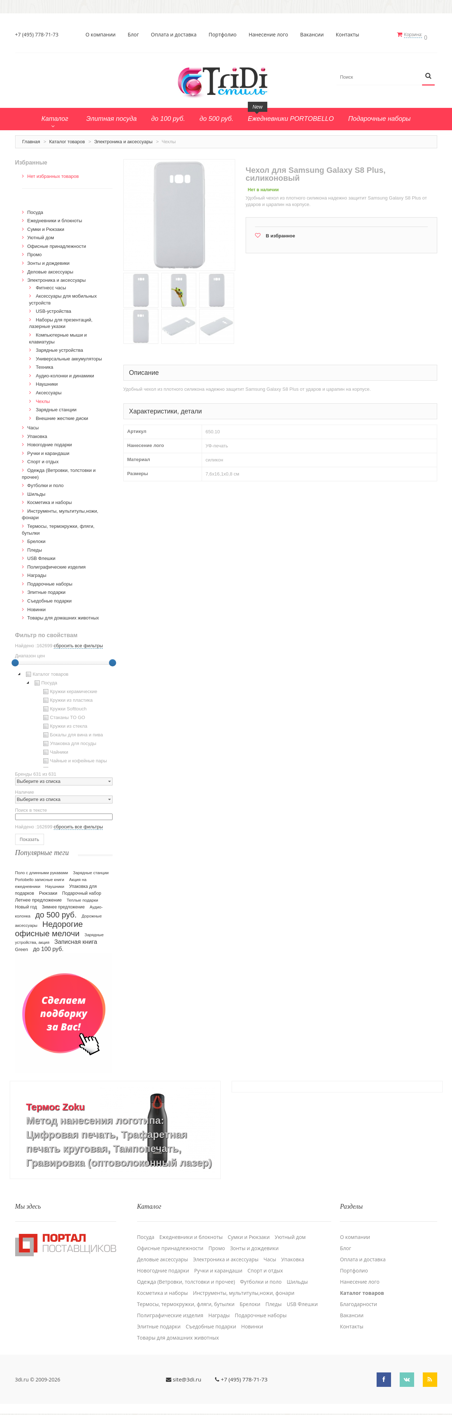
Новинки (36, 607)
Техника (44, 364)
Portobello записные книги (39, 877)
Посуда (35, 210)
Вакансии (313, 34)
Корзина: (416, 34)
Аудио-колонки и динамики (65, 373)
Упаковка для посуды (68, 741)
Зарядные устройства (59, 347)
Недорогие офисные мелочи (49, 926)
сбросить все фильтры (78, 643)
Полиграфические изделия (56, 564)
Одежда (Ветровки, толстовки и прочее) (186, 1276)
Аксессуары (48, 390)
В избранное (280, 233)
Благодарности (358, 1298)
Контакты (349, 34)
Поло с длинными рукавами (41, 870)
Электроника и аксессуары (123, 139)
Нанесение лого (270, 34)
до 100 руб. (48, 946)
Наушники (47, 381)
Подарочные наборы (50, 581)
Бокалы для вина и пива (72, 732)
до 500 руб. (56, 912)
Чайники (55, 749)
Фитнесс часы (51, 285)
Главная (31, 139)
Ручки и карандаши (48, 451)
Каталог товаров (67, 139)
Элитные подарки (46, 589)
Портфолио (224, 34)
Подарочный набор (81, 890)
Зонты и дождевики (48, 260)
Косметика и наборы (49, 500)
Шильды (36, 491)
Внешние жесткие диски (62, 416)
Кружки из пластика (67, 697)
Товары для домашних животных (63, 615)
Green (21, 947)
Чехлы (43, 399)
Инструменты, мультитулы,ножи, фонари (243, 1287)
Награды (37, 572)
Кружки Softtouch (64, 706)
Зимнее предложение (63, 904)
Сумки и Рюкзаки (46, 226)
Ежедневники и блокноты (54, 218)
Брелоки (36, 539)
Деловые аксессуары (50, 269)
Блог (134, 34)
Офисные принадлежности (56, 243)
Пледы (34, 547)
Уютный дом (40, 235)
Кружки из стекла (64, 723)
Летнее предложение (38, 897)
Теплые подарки (82, 897)
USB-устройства (53, 308)
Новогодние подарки (49, 442)
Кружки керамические (69, 689)
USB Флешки (41, 555)
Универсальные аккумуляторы (69, 356)
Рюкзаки (48, 890)
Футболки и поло (45, 483)
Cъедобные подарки (49, 598)
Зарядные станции (56, 407)
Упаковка (37, 434)
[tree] (64, 716)
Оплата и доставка (175, 34)
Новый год (26, 904)
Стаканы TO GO (63, 715)
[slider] (15, 660)
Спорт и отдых (43, 459)
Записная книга (75, 939)
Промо (34, 252)
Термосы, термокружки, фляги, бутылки (186, 1298)
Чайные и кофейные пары (74, 758)
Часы (33, 425)
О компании (102, 34)
